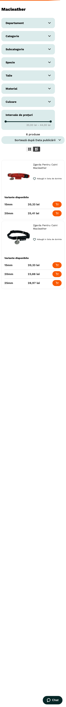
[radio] (29, 149)
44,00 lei (44, 125)
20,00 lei (31, 125)
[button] (28, 23)
